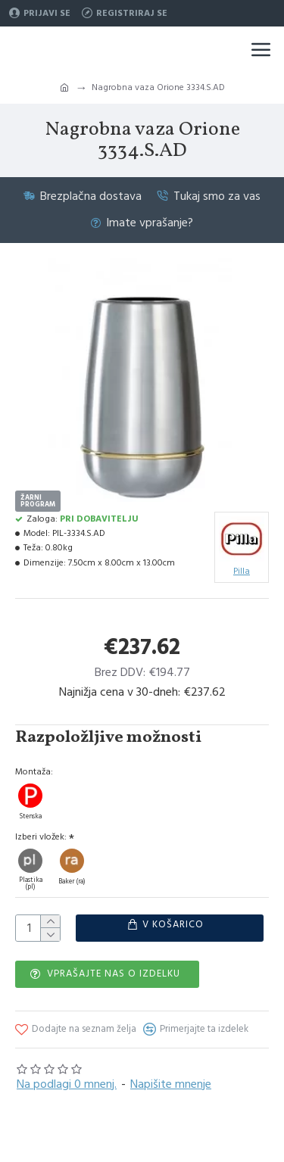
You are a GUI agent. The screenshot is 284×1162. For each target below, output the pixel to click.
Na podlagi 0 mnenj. (67, 1083)
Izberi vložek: (41, 836)
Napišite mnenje (170, 1083)
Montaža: (34, 771)
